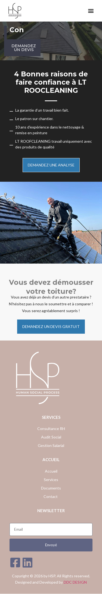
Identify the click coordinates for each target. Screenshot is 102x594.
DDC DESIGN (75, 582)
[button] (90, 10)
